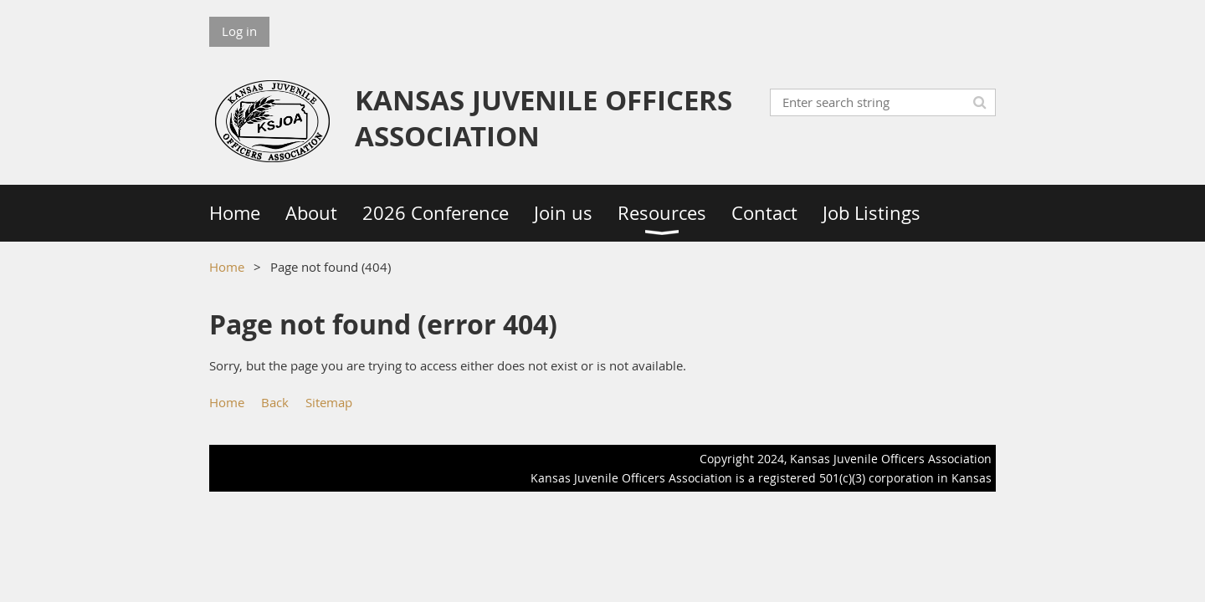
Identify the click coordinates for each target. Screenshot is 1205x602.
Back (275, 402)
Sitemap (328, 402)
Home (226, 266)
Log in (239, 31)
